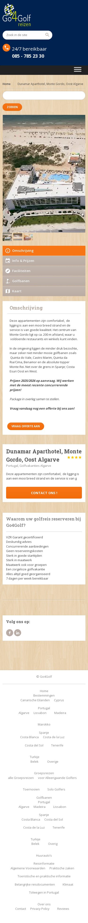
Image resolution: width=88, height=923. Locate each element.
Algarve (24, 713)
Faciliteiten (21, 271)
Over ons (44, 904)
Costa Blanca (29, 737)
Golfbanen (21, 281)
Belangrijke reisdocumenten (35, 884)
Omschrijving (23, 250)
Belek (34, 761)
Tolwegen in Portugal (44, 892)
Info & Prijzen (23, 260)
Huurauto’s (44, 855)
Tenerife (57, 745)
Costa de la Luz (54, 737)
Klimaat (68, 884)
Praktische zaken (62, 868)
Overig (52, 844)
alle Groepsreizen (21, 778)
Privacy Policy (40, 909)
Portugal (44, 708)
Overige (52, 761)
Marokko (44, 724)
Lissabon (40, 713)
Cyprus (59, 700)
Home (7, 84)
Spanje (44, 732)
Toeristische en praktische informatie (44, 876)
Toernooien (31, 789)
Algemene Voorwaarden (28, 868)
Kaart (17, 291)
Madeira (60, 713)
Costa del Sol (34, 745)
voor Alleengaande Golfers (57, 778)
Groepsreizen (44, 773)
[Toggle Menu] (78, 70)
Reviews (63, 909)
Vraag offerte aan (25, 426)
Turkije (34, 757)
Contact (20, 909)
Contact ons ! (44, 493)
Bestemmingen (44, 695)
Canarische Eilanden (35, 700)
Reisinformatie (44, 863)
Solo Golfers (56, 789)
